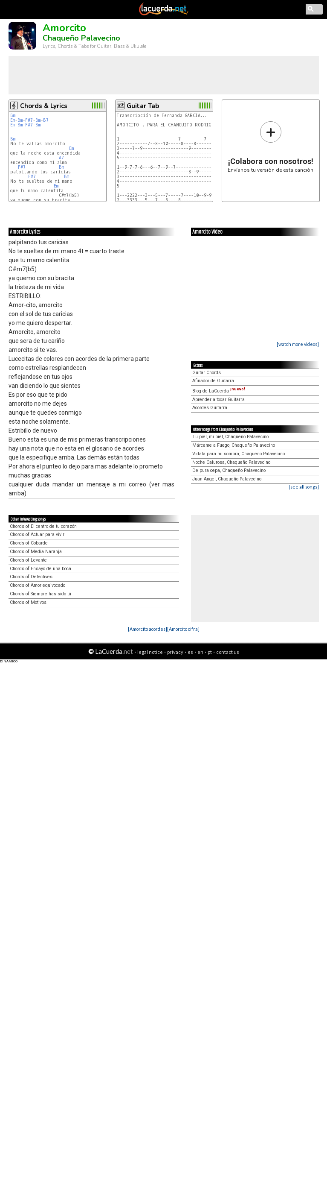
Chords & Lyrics (43, 106)
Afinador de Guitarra (213, 381)
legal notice (150, 652)
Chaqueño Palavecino (81, 38)
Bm (12, 115)
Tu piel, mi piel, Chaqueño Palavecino (230, 436)
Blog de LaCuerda (218, 391)
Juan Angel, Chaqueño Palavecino (226, 479)
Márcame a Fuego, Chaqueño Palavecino (233, 445)
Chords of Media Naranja (36, 551)
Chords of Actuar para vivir (37, 534)
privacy (175, 652)
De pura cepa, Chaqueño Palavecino (229, 470)
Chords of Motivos (28, 602)
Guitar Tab (143, 106)
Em (12, 120)
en (200, 652)
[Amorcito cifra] (183, 629)
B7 (46, 120)
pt (210, 652)
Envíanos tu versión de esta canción (270, 146)
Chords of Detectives (31, 577)
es (190, 652)
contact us (227, 652)
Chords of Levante (28, 560)
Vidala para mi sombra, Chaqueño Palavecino (238, 454)
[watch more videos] (298, 344)
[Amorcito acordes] (147, 629)
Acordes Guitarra (209, 407)
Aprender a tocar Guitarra (218, 399)
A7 (61, 158)
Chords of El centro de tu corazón (43, 526)
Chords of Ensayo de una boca (40, 568)
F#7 (29, 120)
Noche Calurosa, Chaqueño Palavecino (231, 462)
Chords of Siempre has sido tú (40, 594)
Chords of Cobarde (29, 543)
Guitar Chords (206, 372)
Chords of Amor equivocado (37, 585)
